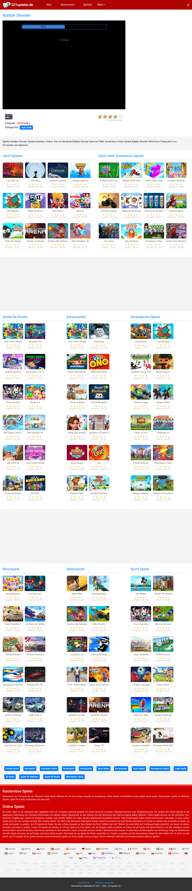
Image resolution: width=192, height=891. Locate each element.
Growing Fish (35, 341)
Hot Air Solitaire (77, 402)
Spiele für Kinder (15, 317)
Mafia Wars (77, 593)
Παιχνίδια (99, 858)
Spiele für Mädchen (29, 777)
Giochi (133, 849)
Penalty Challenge (163, 715)
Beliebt (88, 4)
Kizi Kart (35, 493)
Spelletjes (103, 849)
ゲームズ (138, 873)
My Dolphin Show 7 (13, 432)
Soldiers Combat (77, 745)
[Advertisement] (64, 66)
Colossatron (141, 341)
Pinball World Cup (109, 180)
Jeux (119, 849)
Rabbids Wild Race (131, 180)
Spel (160, 849)
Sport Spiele (140, 569)
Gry (67, 853)
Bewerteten (67, 4)
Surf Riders (140, 593)
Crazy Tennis (163, 684)
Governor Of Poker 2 (99, 432)
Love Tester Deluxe (35, 463)
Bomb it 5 (35, 402)
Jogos (55, 849)
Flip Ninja (35, 180)
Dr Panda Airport (13, 493)
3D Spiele (10, 777)
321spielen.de (22, 5)
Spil (173, 849)
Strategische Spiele (145, 317)
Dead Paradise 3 (13, 624)
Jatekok (52, 853)
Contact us (84, 882)
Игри (83, 858)
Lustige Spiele (12, 768)
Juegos (71, 849)
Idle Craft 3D (13, 463)
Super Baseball (141, 654)
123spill (24, 863)
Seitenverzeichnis (104, 882)
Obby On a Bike (141, 715)
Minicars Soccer (163, 624)
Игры (41, 849)
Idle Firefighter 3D (80, 241)
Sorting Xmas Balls (154, 211)
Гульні (173, 870)
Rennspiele (11, 569)
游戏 (127, 873)
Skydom (80, 211)
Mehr (100, 4)
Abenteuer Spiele (49, 768)
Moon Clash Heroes (99, 684)
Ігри (23, 853)
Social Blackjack (99, 402)
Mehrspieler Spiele (74, 777)
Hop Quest (58, 211)
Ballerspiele (76, 569)
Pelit (185, 849)
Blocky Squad (163, 372)
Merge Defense (141, 493)
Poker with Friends (77, 372)
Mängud (125, 853)
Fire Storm (109, 241)
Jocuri (37, 853)
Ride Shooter (99, 624)
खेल (119, 873)
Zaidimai (157, 853)
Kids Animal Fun (35, 432)
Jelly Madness (131, 241)
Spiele (86, 849)
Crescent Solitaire (58, 180)
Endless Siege (141, 402)
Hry (79, 853)
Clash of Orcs (141, 432)
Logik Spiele (26, 127)
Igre (92, 853)
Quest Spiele (139, 768)
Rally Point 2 (35, 715)
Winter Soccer (163, 654)
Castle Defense (141, 463)
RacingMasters (13, 593)
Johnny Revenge (99, 654)
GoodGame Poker (154, 241)
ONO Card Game (99, 372)
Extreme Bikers (176, 211)
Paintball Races (12, 654)
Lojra (89, 873)
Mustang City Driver (35, 745)
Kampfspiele (86, 768)
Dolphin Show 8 (13, 372)
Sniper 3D (99, 745)
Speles (141, 853)
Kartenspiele (76, 317)
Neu (49, 4)
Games (10, 849)
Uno (99, 463)
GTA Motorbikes (109, 211)
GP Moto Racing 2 (35, 654)
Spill (147, 849)
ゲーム (116, 858)
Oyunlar (173, 853)
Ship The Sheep (12, 241)
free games (12, 863)
